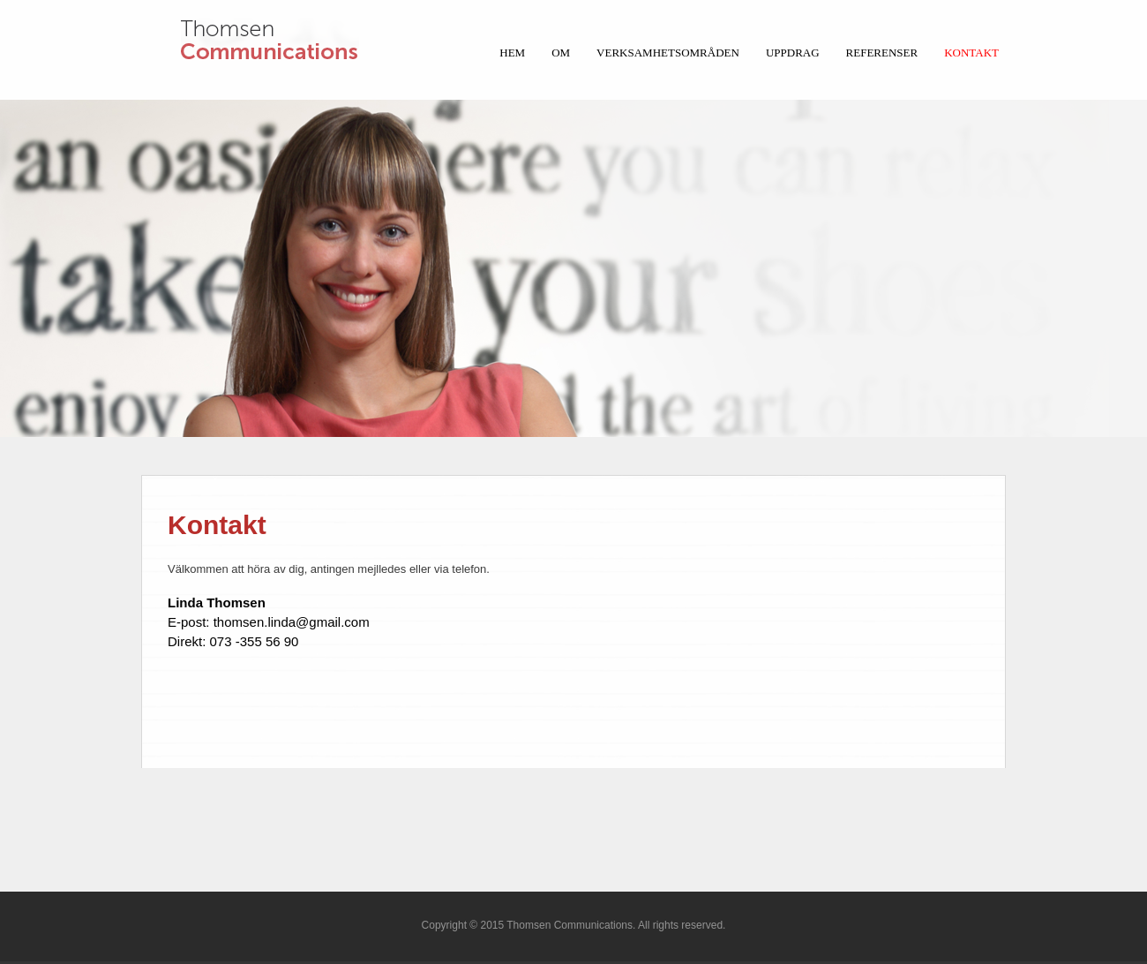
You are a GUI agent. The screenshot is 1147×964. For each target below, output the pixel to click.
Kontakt (971, 52)
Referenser (882, 52)
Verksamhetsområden (667, 52)
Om (560, 52)
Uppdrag (793, 52)
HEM (512, 52)
